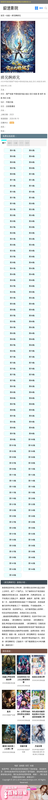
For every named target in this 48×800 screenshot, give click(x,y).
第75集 (12, 368)
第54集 (32, 303)
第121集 (12, 504)
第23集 (12, 215)
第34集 (32, 245)
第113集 (12, 480)
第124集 (31, 510)
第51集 (12, 298)
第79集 (12, 380)
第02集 (32, 150)
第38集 (32, 256)
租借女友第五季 (38, 677)
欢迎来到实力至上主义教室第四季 (23, 679)
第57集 (12, 315)
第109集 (12, 469)
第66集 (32, 339)
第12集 (32, 180)
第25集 (12, 221)
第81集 (12, 386)
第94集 (32, 421)
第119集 (12, 498)
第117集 (12, 492)
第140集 (31, 557)
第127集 (12, 522)
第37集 (12, 256)
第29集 (12, 233)
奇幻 (5, 98)
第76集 (32, 368)
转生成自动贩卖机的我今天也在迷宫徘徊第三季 (38, 714)
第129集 (12, 528)
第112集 (31, 475)
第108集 (31, 463)
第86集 (32, 398)
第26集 (32, 221)
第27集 (12, 227)
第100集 (31, 439)
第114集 (31, 480)
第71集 (12, 357)
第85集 (12, 398)
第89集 (12, 410)
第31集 (12, 239)
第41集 (12, 268)
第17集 (12, 197)
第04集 (32, 156)
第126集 (31, 516)
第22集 (32, 209)
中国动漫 (17, 94)
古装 (8, 98)
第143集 (12, 569)
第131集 (12, 534)
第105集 (12, 457)
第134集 (31, 539)
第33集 (12, 245)
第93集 (12, 421)
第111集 (12, 475)
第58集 (32, 315)
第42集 (32, 268)
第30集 (32, 233)
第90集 (32, 410)
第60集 (32, 321)
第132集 (31, 534)
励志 (27, 94)
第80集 (32, 380)
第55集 (12, 309)
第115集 (12, 486)
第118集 (31, 492)
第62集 (32, 327)
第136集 (31, 545)
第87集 (12, 404)
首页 (2, 15)
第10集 (32, 174)
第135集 (12, 545)
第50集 (32, 292)
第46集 (32, 280)
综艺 (27, 765)
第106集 (31, 457)
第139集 (12, 557)
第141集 (12, 563)
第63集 (12, 333)
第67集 (12, 345)
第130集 (31, 528)
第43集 (12, 274)
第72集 (32, 357)
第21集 (12, 209)
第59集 (12, 321)
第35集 (12, 250)
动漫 (8, 15)
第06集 (32, 162)
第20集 (32, 203)
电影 (16, 765)
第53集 (12, 303)
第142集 (31, 563)
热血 (23, 94)
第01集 (12, 150)
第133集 (12, 539)
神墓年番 (23, 746)
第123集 (12, 510)
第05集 (12, 162)
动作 (41, 94)
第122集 (31, 504)
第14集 (32, 186)
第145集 (12, 575)
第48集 (32, 286)
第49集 (12, 292)
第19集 (12, 203)
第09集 (12, 174)
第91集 (12, 416)
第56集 (32, 309)
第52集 (32, 298)
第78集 (32, 374)
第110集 (31, 469)
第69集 (12, 351)
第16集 (32, 191)
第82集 (32, 386)
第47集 (12, 286)
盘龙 (8, 711)
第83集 (12, 392)
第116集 (31, 486)
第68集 (32, 345)
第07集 (12, 168)
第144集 (31, 569)
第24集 (32, 215)
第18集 (32, 197)
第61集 (12, 327)
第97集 (12, 433)
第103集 (12, 451)
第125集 (12, 516)
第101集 (12, 445)
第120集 (31, 498)
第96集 (32, 427)
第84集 (32, 392)
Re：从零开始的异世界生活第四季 (23, 714)
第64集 (32, 333)
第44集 (32, 274)
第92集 (32, 416)
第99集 (12, 439)
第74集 (32, 362)
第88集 (32, 404)
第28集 (32, 227)
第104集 (31, 451)
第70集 (32, 351)
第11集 (12, 180)
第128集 (31, 522)
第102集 (31, 445)
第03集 (12, 156)
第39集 (12, 262)
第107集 (12, 463)
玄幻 (31, 94)
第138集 (31, 551)
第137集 (12, 551)
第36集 (32, 250)
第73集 (12, 362)
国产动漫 (9, 94)
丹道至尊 (38, 746)
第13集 (12, 186)
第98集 (32, 433)
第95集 (12, 427)
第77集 (12, 374)
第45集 (12, 280)
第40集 (32, 262)
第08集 (32, 168)
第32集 (32, 239)
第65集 (12, 339)
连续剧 (21, 765)
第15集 (12, 191)
